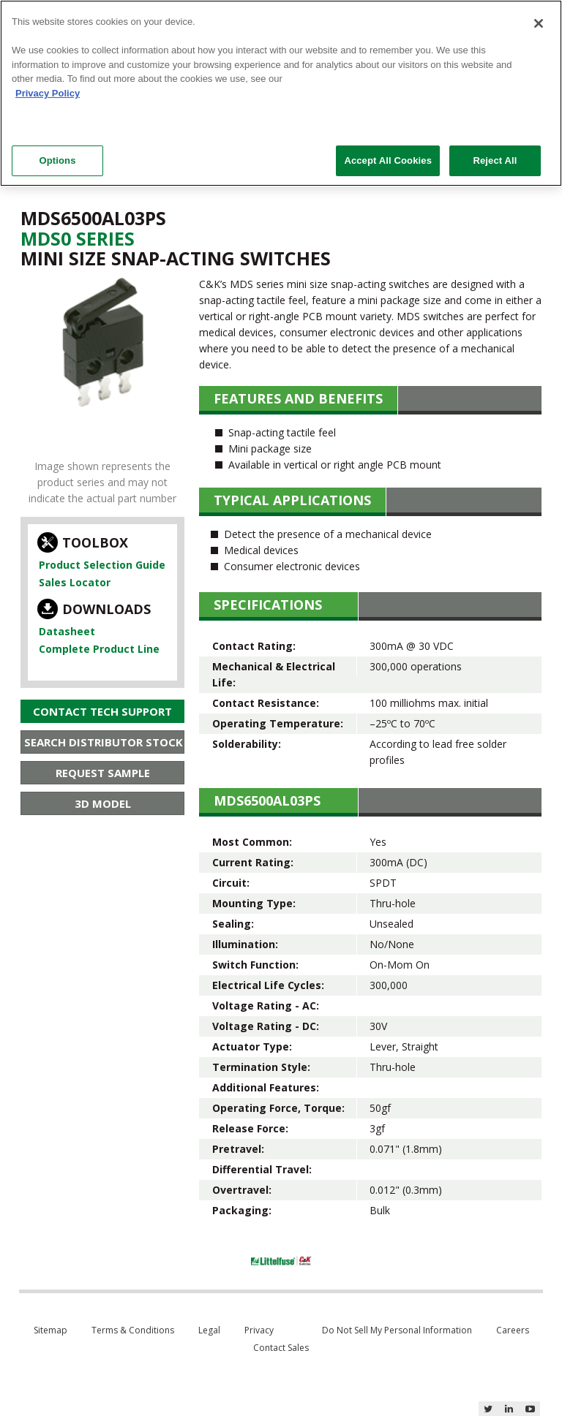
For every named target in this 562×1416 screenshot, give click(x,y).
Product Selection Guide (102, 565)
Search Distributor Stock (103, 742)
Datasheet (67, 631)
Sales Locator (74, 582)
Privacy (259, 1330)
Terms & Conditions (132, 1330)
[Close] (538, 23)
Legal (209, 1330)
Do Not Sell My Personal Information (397, 1330)
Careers (512, 1330)
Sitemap (50, 1330)
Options (57, 160)
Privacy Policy (47, 93)
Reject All (495, 160)
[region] (281, 93)
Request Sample (103, 772)
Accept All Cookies (388, 160)
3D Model (103, 803)
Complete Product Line (99, 649)
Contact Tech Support (102, 711)
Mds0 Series (77, 238)
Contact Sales (281, 1347)
